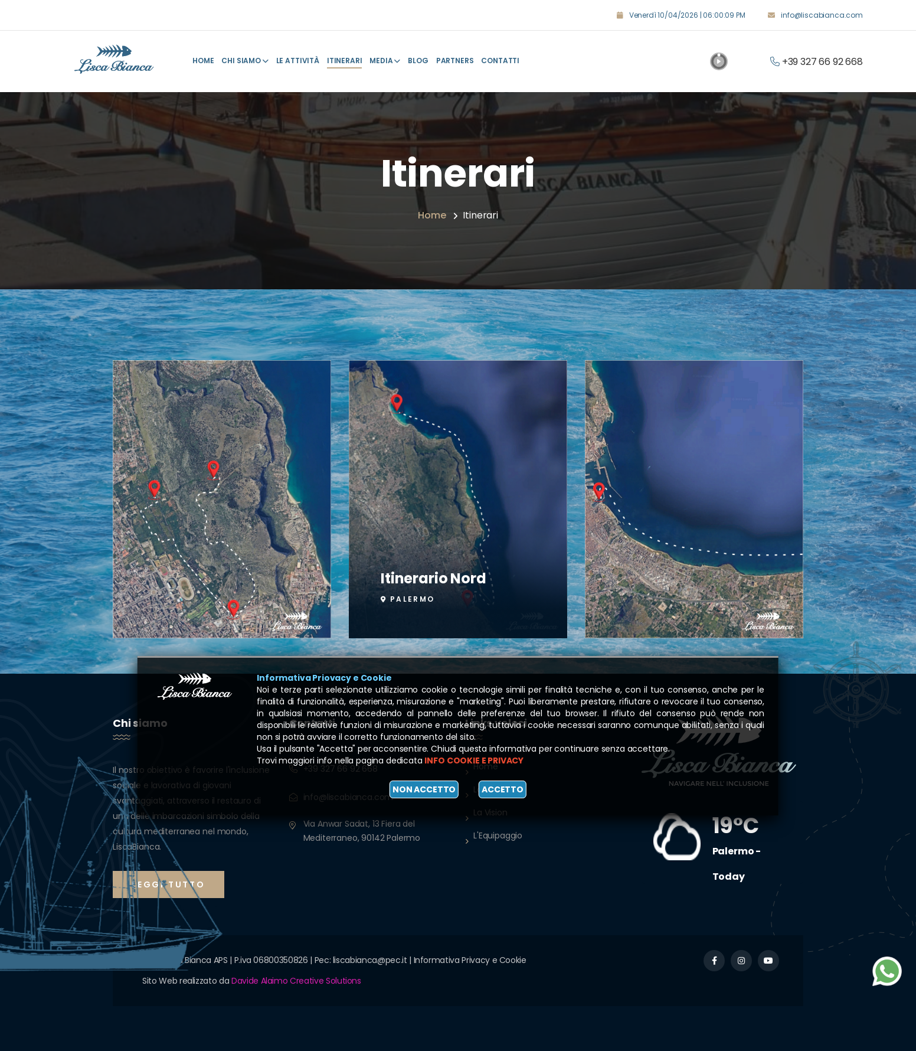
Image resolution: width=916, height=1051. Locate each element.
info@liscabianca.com (822, 15)
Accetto (503, 789)
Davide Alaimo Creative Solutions (296, 981)
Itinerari (344, 61)
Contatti (500, 61)
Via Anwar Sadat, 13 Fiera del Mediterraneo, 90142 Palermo (362, 831)
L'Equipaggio (497, 835)
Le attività (297, 61)
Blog (418, 61)
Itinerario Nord (433, 576)
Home (203, 61)
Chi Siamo (244, 61)
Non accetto (424, 789)
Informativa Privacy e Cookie (470, 960)
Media (384, 61)
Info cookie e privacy (474, 760)
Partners (455, 61)
